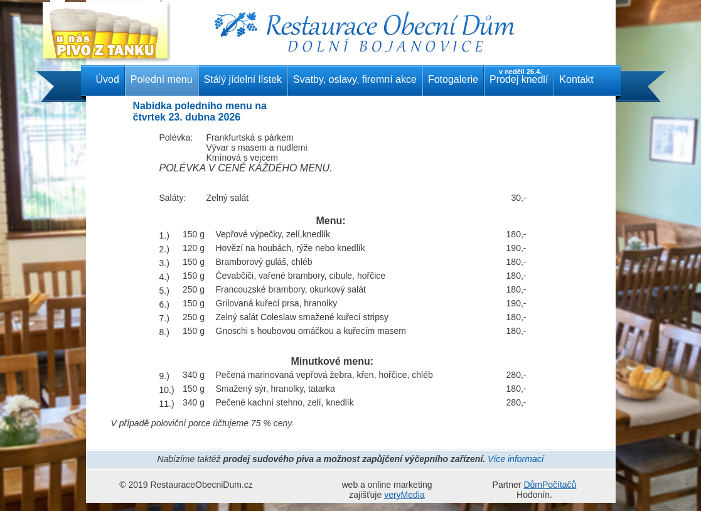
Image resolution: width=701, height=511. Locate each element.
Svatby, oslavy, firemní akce (355, 79)
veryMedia (404, 495)
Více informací (515, 459)
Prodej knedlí (519, 76)
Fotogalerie (453, 79)
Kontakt (576, 79)
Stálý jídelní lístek (243, 79)
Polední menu (162, 79)
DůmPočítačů (549, 485)
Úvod (107, 79)
